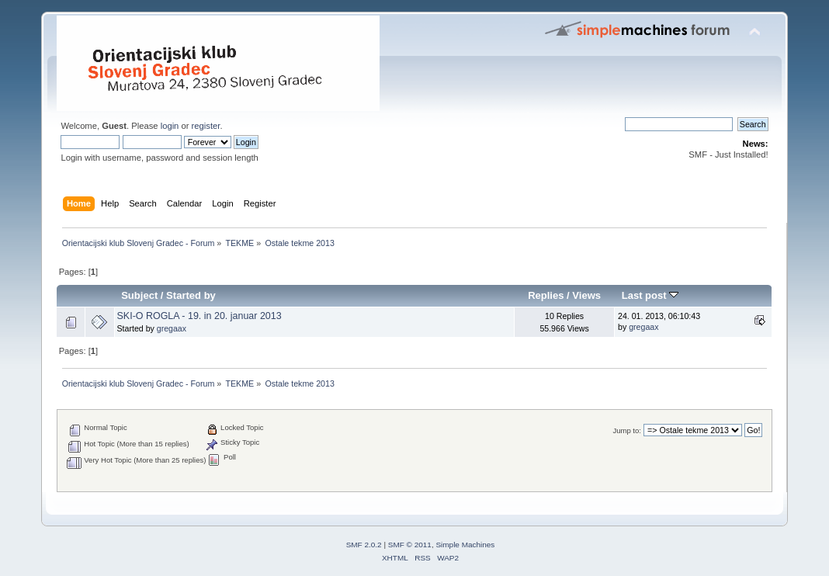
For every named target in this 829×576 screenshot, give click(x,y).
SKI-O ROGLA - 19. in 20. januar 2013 (199, 316)
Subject (139, 295)
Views (586, 295)
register (206, 125)
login (170, 125)
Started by (191, 295)
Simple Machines (464, 544)
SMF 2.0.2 (364, 544)
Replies (546, 295)
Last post (650, 295)
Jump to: (626, 430)
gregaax (171, 328)
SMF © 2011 (410, 544)
